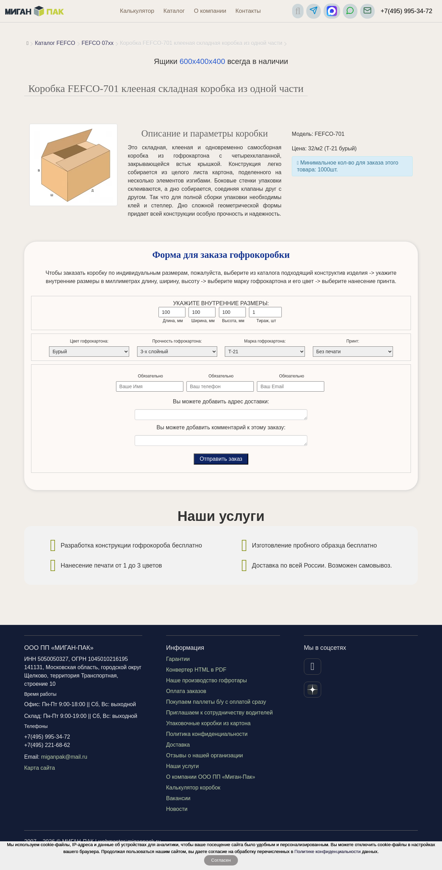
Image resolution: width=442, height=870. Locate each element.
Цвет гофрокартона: (89, 341)
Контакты (248, 11)
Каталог (174, 11)
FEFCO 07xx (97, 43)
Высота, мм (233, 320)
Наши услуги (182, 766)
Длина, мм (173, 320)
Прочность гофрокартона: (177, 341)
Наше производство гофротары (206, 680)
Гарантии (178, 659)
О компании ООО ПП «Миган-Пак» (210, 777)
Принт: (352, 341)
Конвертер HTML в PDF (196, 670)
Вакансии (178, 798)
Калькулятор (137, 11)
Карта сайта (39, 768)
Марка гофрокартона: (265, 341)
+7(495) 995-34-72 (406, 11)
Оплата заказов (186, 691)
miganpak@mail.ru (64, 757)
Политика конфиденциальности (207, 734)
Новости (177, 809)
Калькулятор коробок (193, 788)
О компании (210, 11)
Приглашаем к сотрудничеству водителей (219, 712)
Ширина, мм (203, 320)
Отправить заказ (221, 459)
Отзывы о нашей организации (204, 755)
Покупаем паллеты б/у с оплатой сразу (216, 702)
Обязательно (150, 376)
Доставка (178, 745)
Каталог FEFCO (55, 43)
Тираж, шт (266, 320)
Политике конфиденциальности (328, 851)
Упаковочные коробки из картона (208, 723)
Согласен (221, 860)
